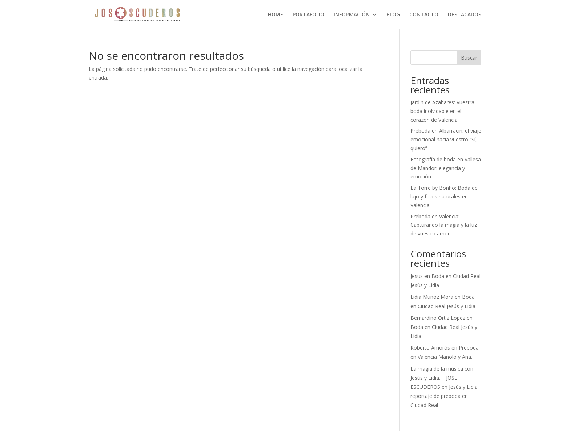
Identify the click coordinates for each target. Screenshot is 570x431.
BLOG (393, 15)
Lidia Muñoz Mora (431, 296)
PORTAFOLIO (308, 15)
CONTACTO (423, 15)
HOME (275, 15)
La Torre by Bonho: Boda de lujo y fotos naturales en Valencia (444, 196)
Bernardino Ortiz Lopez (437, 317)
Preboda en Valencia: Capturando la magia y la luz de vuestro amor (443, 225)
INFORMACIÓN (352, 15)
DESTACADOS (464, 15)
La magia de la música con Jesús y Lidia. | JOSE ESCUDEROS (441, 377)
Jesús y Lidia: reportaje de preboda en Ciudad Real (444, 395)
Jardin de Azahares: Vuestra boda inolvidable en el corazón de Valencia (442, 111)
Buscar (469, 57)
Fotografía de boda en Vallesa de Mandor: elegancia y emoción (445, 168)
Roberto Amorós (430, 347)
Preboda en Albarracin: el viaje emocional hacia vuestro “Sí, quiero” (445, 139)
